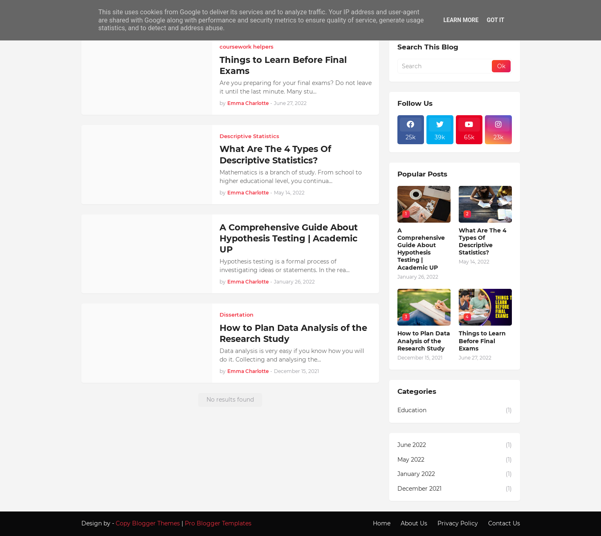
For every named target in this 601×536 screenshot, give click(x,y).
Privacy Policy (457, 523)
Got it (495, 20)
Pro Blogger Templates (218, 523)
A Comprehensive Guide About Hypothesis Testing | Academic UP (289, 238)
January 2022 (454, 474)
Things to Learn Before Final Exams (283, 65)
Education (454, 410)
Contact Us (504, 523)
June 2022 (454, 445)
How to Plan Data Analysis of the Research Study (293, 333)
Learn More (460, 20)
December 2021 (454, 489)
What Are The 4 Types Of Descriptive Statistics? (275, 154)
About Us (414, 523)
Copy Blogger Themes (148, 523)
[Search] (445, 66)
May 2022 (454, 460)
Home (381, 523)
